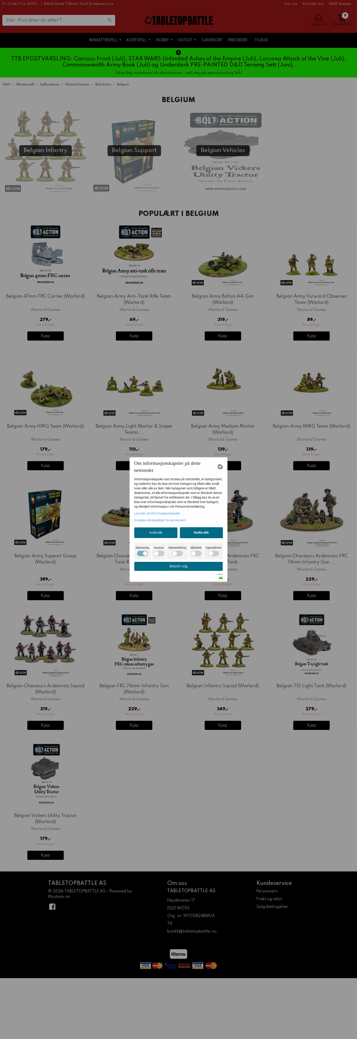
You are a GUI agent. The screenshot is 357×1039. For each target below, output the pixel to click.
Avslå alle (155, 532)
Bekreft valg (178, 566)
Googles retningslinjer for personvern (160, 520)
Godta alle (201, 532)
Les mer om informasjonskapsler (157, 513)
